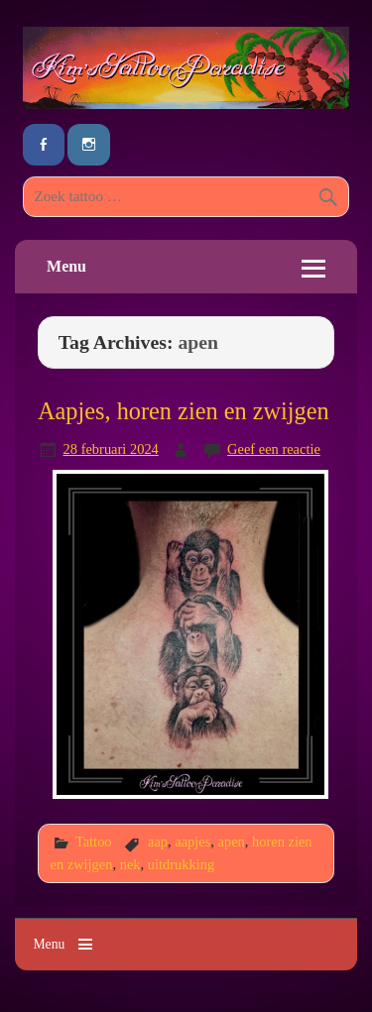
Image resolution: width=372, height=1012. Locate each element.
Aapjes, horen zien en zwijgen (183, 410)
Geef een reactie (273, 449)
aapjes (192, 841)
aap (158, 841)
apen (231, 841)
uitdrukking (181, 864)
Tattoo (93, 841)
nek (130, 864)
